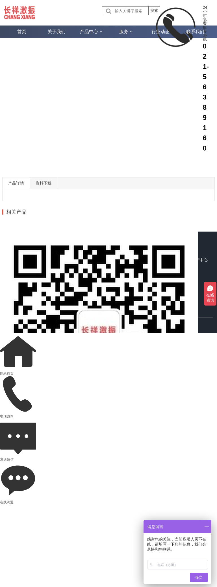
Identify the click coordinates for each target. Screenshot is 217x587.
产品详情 (16, 183)
